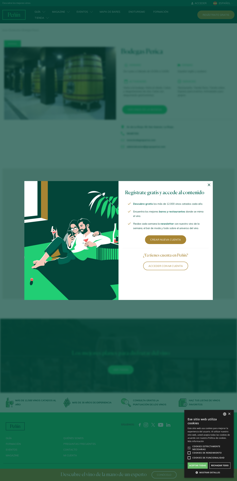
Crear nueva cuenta (165, 239)
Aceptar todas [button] (197, 465)
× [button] (229, 414)
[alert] (209, 444)
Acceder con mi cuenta (165, 266)
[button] (209, 472)
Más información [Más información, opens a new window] (196, 441)
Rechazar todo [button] (220, 465)
